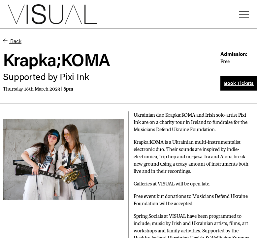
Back (12, 41)
